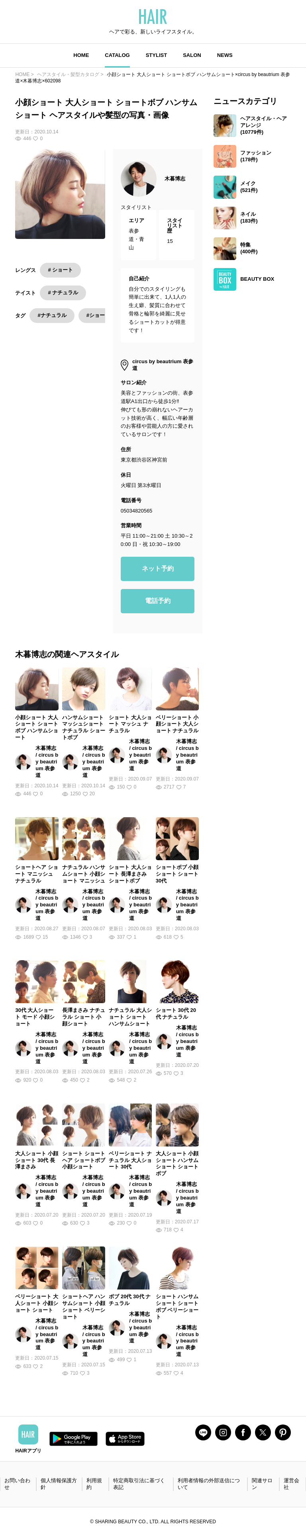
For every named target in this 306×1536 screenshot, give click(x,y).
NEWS (225, 55)
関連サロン (262, 1483)
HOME (81, 55)
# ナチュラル (63, 292)
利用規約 (94, 1483)
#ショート (98, 315)
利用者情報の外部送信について (209, 1483)
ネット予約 (158, 568)
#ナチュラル (51, 315)
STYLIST (156, 55)
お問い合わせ (17, 1483)
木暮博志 (175, 179)
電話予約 (158, 600)
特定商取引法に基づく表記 (139, 1483)
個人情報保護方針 (59, 1483)
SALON (192, 55)
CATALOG (117, 55)
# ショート (60, 270)
